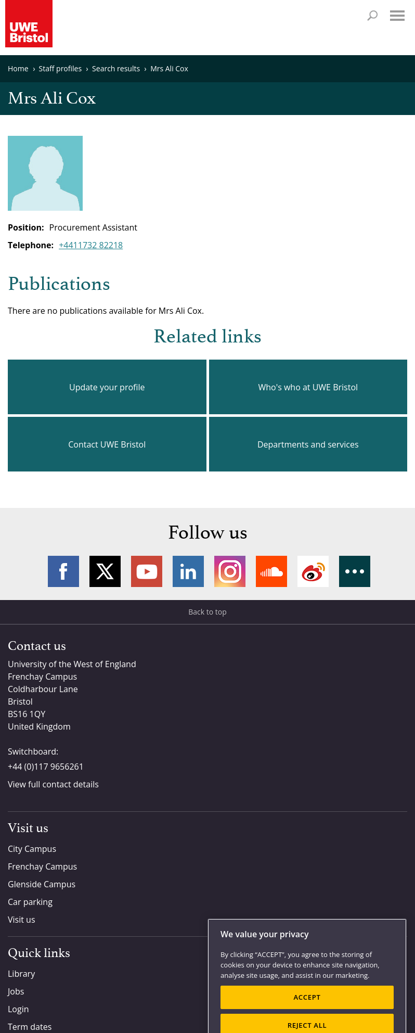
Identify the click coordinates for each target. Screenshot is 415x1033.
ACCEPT (306, 1008)
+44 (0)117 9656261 (46, 766)
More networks (354, 571)
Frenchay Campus (42, 866)
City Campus (32, 849)
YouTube (146, 571)
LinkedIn (188, 571)
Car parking (30, 902)
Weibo (313, 571)
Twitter (105, 571)
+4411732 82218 (91, 245)
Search (372, 15)
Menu (397, 15)
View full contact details (53, 784)
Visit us (21, 919)
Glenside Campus (41, 884)
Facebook (63, 571)
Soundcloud (271, 571)
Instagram (229, 571)
